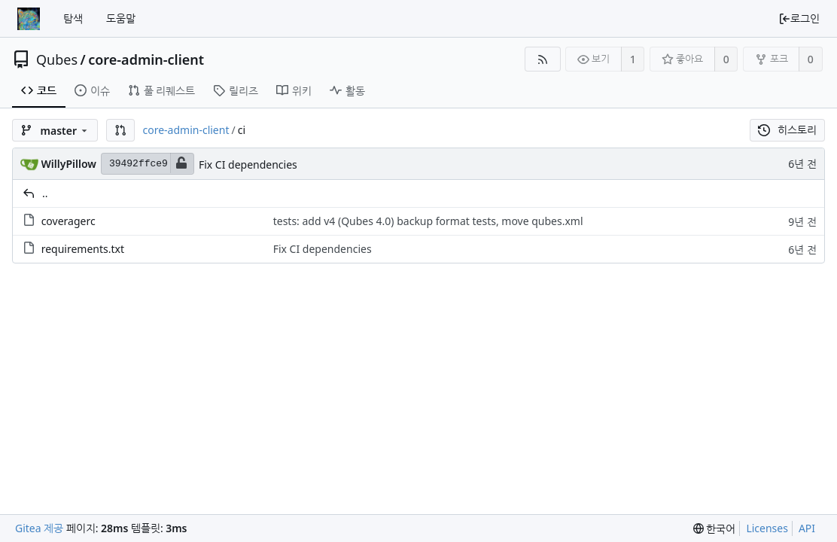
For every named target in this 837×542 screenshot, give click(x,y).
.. (45, 193)
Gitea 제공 (39, 528)
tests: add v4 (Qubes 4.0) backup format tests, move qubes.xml (428, 221)
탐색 (73, 18)
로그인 (799, 18)
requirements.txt (82, 249)
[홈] (29, 18)
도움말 (120, 18)
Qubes (57, 59)
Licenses (767, 528)
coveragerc (68, 221)
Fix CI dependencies (248, 164)
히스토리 (787, 130)
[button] (120, 130)
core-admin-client (146, 59)
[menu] (714, 529)
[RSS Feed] (542, 59)
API (807, 528)
